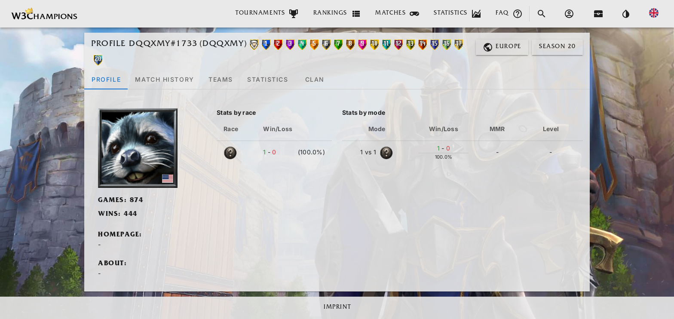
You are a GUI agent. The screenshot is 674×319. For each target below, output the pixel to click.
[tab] (106, 79)
